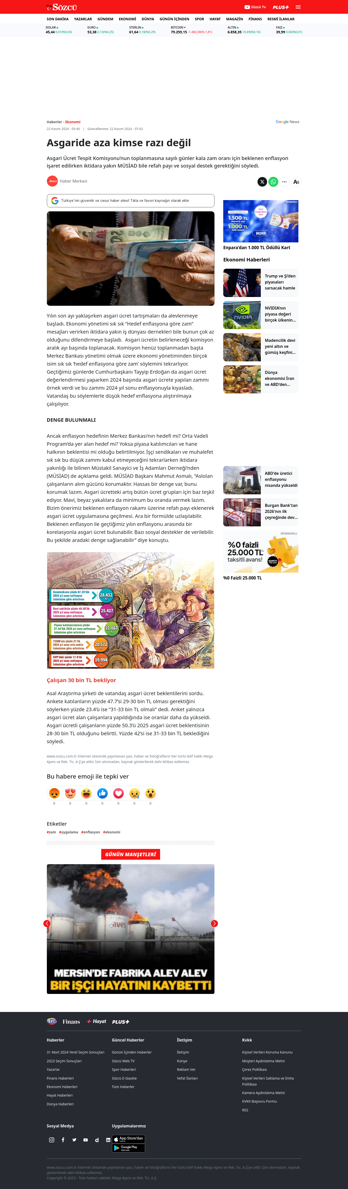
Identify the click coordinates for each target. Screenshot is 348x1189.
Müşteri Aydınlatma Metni (263, 1061)
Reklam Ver (186, 1069)
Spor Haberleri (124, 1069)
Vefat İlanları (187, 1078)
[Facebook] (63, 1140)
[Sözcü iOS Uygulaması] (128, 1139)
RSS (245, 1110)
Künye (182, 1061)
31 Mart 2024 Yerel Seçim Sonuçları (75, 1052)
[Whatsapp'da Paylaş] (273, 182)
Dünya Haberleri (60, 1104)
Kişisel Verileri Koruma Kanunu (267, 1052)
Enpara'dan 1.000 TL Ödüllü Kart (256, 247)
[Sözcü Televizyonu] (52, 1021)
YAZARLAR (83, 19)
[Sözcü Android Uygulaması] (128, 1147)
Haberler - (55, 121)
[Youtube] (86, 1140)
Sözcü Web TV (123, 1061)
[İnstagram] (52, 1140)
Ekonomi (72, 121)
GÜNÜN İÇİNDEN (174, 19)
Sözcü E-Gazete (124, 1078)
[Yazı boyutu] (296, 182)
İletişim (184, 1040)
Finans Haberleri (60, 1078)
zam (52, 832)
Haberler (55, 1040)
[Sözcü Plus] (120, 1021)
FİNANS (255, 19)
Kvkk (247, 1040)
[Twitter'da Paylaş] (262, 182)
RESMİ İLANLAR (280, 19)
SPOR (199, 19)
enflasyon (91, 832)
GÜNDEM (105, 19)
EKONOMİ (127, 19)
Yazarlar (53, 1069)
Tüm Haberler (123, 1086)
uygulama (69, 832)
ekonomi (112, 832)
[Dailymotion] (97, 1140)
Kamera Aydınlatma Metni (263, 1092)
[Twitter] (74, 1140)
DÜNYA (148, 19)
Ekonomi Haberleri (246, 259)
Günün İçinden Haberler (132, 1052)
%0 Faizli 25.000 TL (242, 578)
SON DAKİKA (58, 19)
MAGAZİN (234, 19)
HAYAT (214, 19)
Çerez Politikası (254, 1069)
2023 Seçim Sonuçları (64, 1061)
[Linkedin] (108, 1140)
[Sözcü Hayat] (96, 1021)
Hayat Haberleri (60, 1095)
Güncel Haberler (128, 1040)
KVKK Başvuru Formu (259, 1101)
